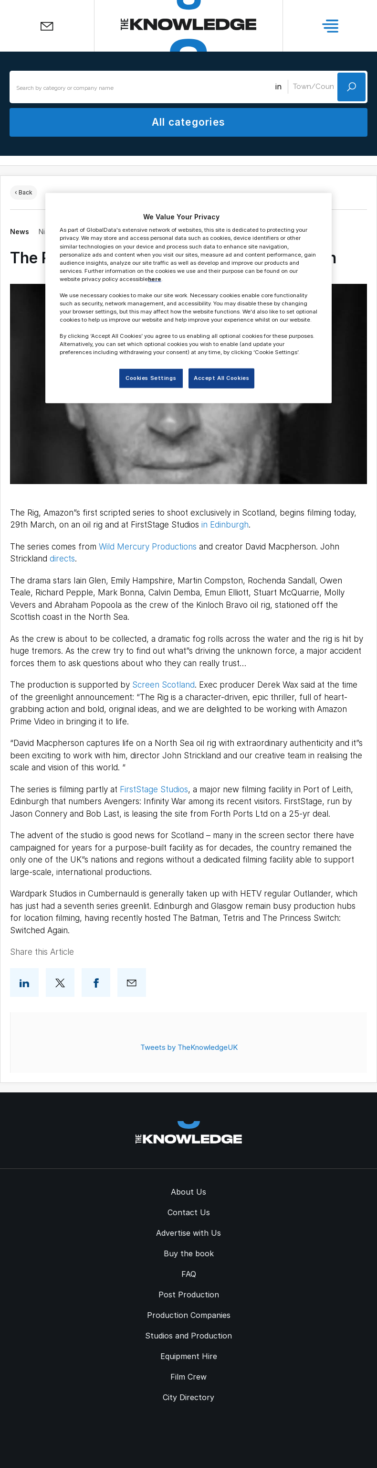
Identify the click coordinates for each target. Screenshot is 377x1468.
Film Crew (188, 1377)
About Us (188, 1192)
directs (62, 558)
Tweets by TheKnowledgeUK (189, 1047)
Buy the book (189, 1253)
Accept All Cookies (221, 378)
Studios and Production (188, 1335)
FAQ (188, 1274)
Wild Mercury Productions (148, 546)
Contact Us (189, 1212)
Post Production (188, 1294)
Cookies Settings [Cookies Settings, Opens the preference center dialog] (151, 378)
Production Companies (188, 1315)
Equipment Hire (188, 1356)
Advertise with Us (188, 1233)
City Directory (188, 1397)
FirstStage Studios (154, 789)
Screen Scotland (163, 685)
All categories (188, 122)
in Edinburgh (225, 524)
